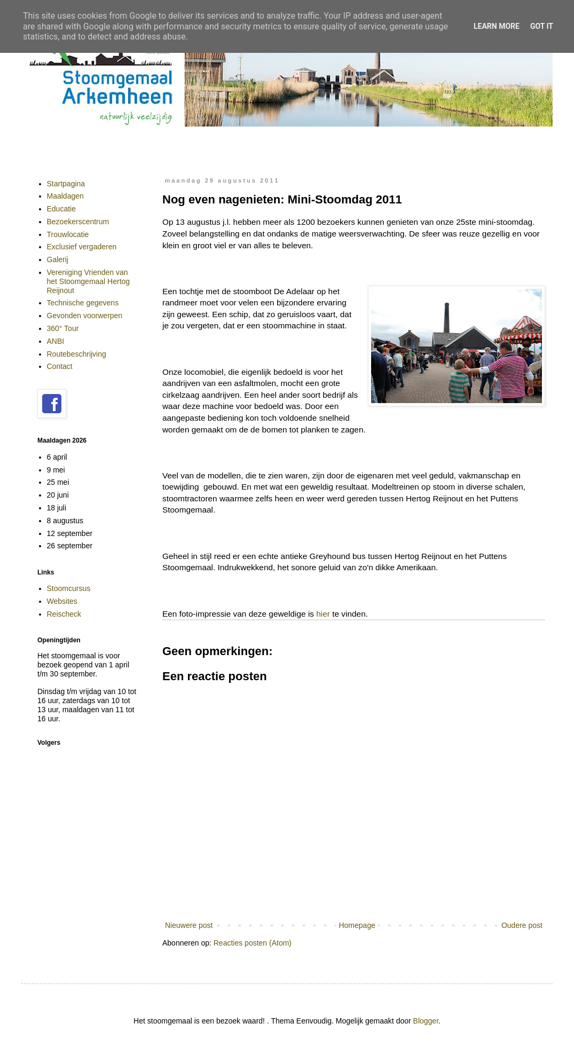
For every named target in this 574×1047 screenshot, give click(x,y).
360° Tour (63, 328)
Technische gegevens (83, 302)
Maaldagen (65, 196)
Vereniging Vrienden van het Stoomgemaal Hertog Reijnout (88, 281)
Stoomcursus (69, 588)
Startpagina (66, 183)
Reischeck (64, 614)
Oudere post (521, 925)
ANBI (56, 341)
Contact (60, 366)
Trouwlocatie (68, 234)
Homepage (357, 925)
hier (323, 613)
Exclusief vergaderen (82, 246)
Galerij (57, 259)
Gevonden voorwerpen (85, 315)
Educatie (61, 208)
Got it (541, 26)
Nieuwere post (189, 925)
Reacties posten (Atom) (253, 943)
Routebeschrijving (76, 354)
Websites (62, 601)
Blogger (425, 1021)
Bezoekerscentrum (78, 221)
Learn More (497, 26)
